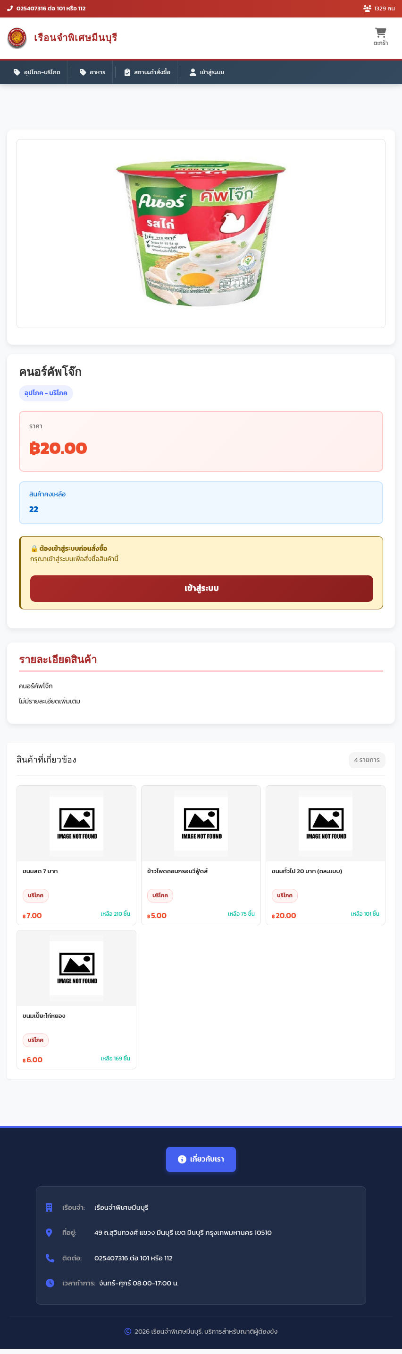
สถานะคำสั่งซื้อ (150, 73)
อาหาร (94, 73)
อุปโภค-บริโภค (37, 73)
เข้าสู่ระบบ (211, 73)
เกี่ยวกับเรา (201, 1164)
